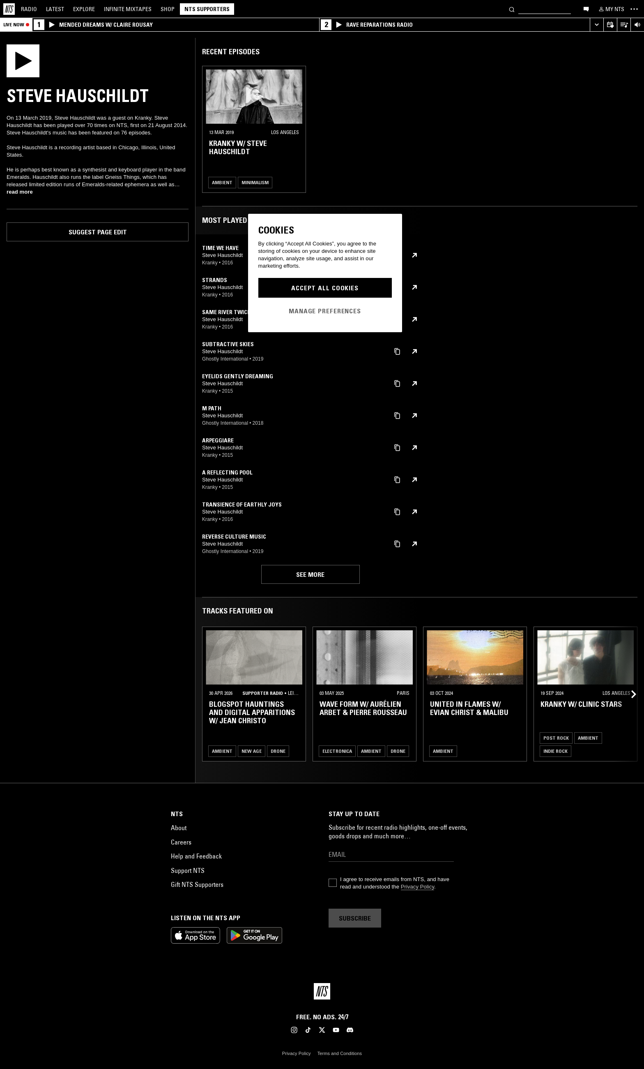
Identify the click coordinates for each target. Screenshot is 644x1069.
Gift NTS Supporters (197, 884)
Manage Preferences (325, 311)
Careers (181, 842)
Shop (168, 9)
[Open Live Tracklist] (623, 25)
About (178, 828)
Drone (278, 751)
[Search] (511, 9)
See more (310, 574)
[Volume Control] (637, 25)
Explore (84, 9)
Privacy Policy (417, 887)
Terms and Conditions (339, 1053)
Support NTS (188, 870)
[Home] (9, 9)
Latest (55, 9)
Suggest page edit (98, 232)
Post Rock (556, 738)
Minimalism (255, 182)
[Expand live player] (596, 25)
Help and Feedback (196, 856)
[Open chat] (586, 9)
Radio (29, 9)
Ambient (222, 182)
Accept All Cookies (325, 288)
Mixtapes (128, 9)
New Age (252, 751)
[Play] (23, 60)
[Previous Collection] (628, 694)
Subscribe (355, 918)
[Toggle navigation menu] (634, 9)
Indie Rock (555, 751)
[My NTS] (611, 9)
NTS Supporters (207, 9)
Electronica (337, 751)
